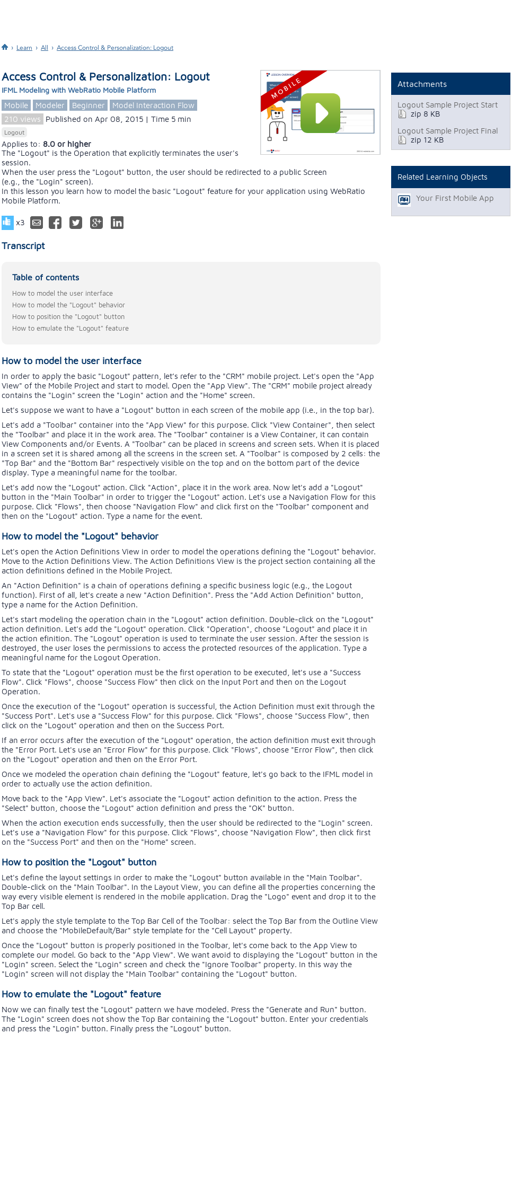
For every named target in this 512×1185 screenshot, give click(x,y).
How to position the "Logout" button (68, 316)
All (44, 47)
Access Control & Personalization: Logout (115, 47)
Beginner (88, 105)
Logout (14, 132)
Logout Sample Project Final (448, 130)
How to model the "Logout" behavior (68, 304)
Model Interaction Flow (153, 105)
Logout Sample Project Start (448, 104)
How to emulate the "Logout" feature (70, 328)
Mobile (16, 105)
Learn (24, 47)
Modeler (50, 105)
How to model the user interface (62, 293)
